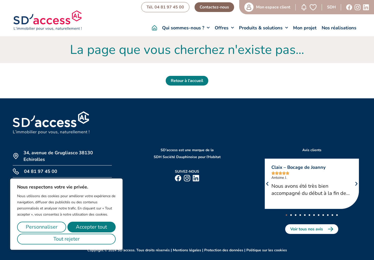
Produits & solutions (263, 28)
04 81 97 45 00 (40, 171)
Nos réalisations (339, 28)
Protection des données (223, 250)
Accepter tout (66, 238)
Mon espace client (272, 7)
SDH (329, 7)
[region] (66, 214)
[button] (267, 183)
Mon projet (305, 28)
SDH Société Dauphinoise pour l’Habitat (187, 157)
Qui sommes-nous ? (186, 28)
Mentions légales (187, 250)
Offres (224, 28)
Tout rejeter (93, 226)
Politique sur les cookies (266, 250)
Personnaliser (43, 226)
